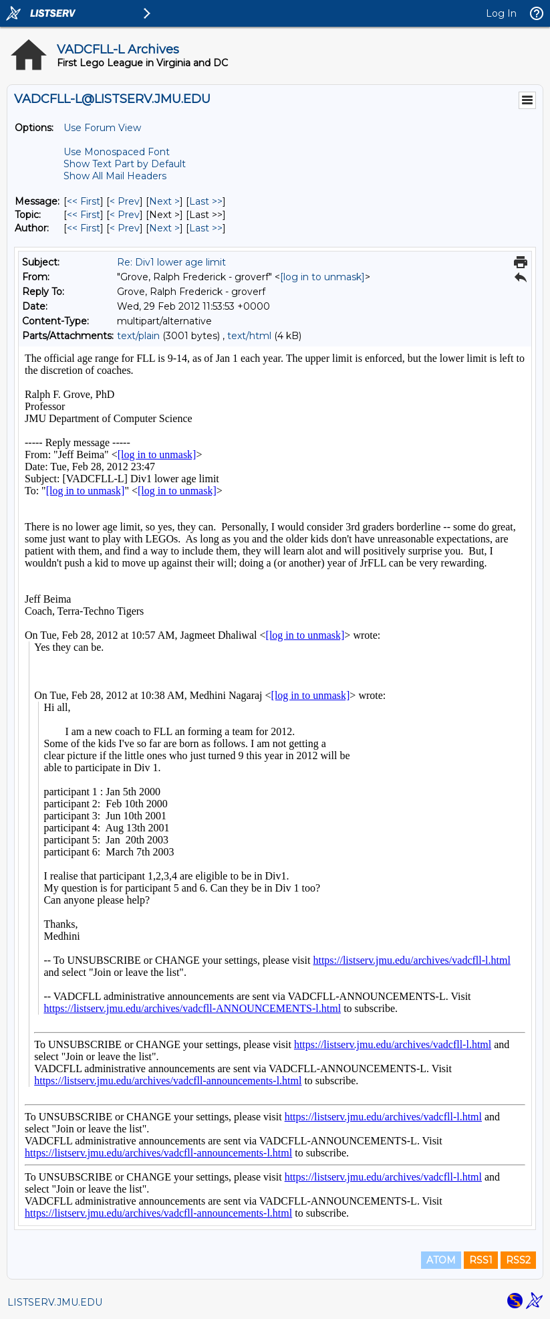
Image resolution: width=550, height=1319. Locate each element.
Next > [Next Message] (164, 201)
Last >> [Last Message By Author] (206, 228)
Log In (501, 13)
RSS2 (518, 1260)
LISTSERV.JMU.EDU (54, 1302)
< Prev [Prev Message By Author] (125, 228)
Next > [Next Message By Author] (164, 228)
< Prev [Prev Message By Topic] (125, 215)
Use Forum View (102, 128)
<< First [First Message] (83, 201)
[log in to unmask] (322, 277)
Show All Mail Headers (114, 176)
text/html (249, 336)
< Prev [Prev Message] (125, 201)
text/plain (138, 336)
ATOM (441, 1260)
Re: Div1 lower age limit (171, 262)
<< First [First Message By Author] (83, 228)
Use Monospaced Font (116, 152)
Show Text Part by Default (124, 164)
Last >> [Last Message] (206, 201)
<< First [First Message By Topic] (83, 215)
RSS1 (481, 1260)
